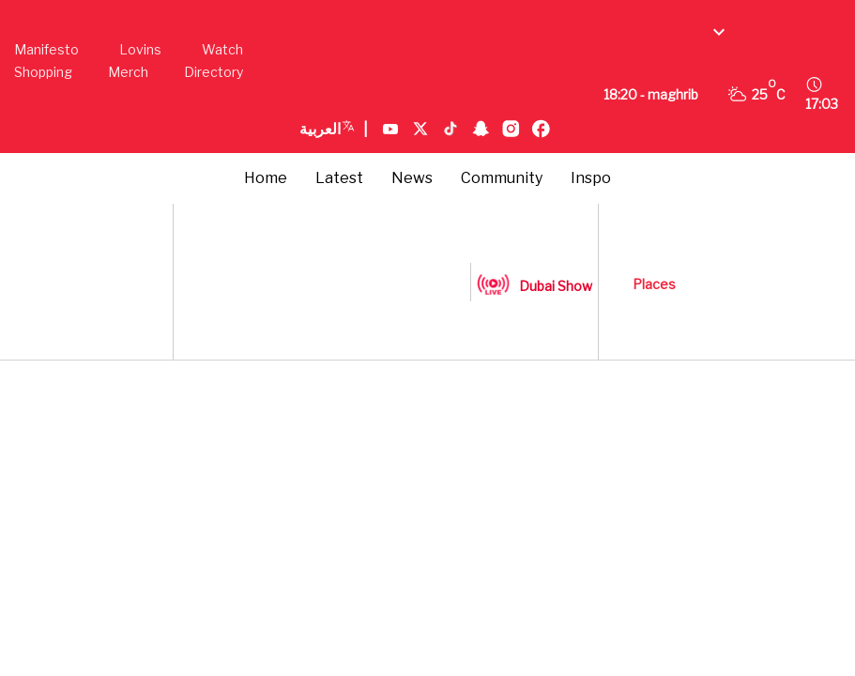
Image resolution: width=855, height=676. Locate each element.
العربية (333, 129)
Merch (128, 72)
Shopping (43, 72)
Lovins (140, 49)
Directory (213, 72)
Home (265, 178)
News (412, 178)
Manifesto (46, 49)
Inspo (591, 178)
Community (501, 178)
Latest (339, 178)
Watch (222, 49)
